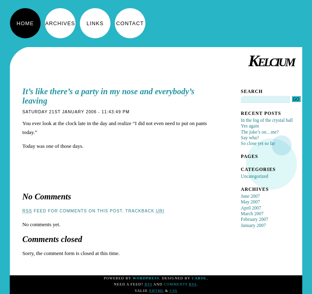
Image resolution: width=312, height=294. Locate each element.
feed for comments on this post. (73, 211)
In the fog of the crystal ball (267, 120)
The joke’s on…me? (260, 132)
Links (95, 23)
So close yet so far (258, 143)
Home (25, 23)
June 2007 (250, 196)
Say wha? (250, 137)
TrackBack (144, 211)
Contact (130, 23)
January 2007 (253, 225)
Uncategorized (254, 176)
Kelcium (271, 60)
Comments (180, 284)
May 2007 (250, 201)
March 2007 (252, 213)
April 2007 (251, 207)
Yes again (250, 125)
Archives (60, 23)
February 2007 (254, 219)
